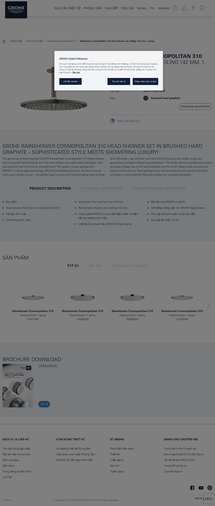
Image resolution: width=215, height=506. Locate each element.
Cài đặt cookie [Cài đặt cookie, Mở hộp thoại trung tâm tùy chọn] (70, 81)
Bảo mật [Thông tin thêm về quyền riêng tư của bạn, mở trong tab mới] (76, 72)
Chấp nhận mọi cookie (145, 81)
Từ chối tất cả (118, 81)
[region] (108, 71)
